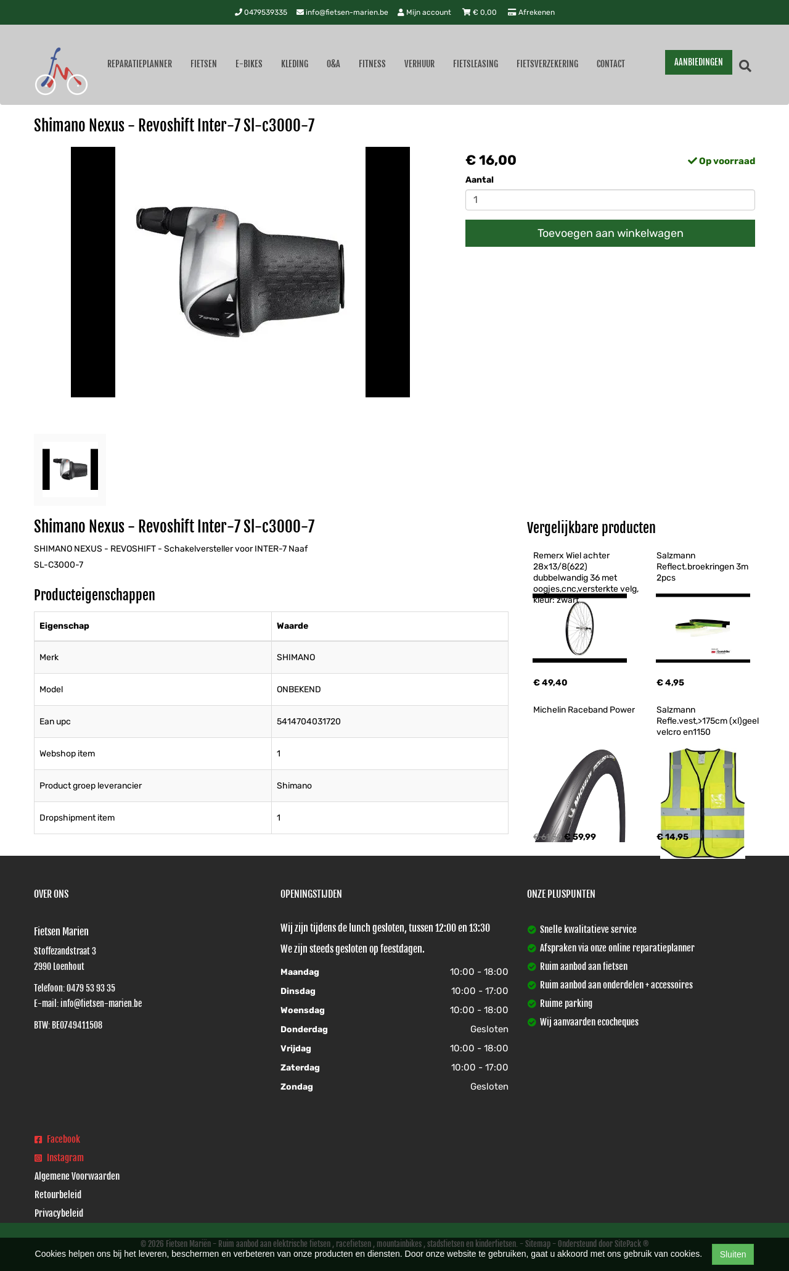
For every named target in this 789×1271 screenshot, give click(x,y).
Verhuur (419, 64)
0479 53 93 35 (91, 988)
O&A (333, 64)
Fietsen (203, 64)
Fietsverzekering (547, 64)
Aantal (479, 180)
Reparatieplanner (139, 64)
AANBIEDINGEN (698, 62)
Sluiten (733, 1254)
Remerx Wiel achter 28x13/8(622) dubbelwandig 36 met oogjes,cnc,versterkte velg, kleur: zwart (586, 577)
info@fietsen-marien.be (342, 12)
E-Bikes (249, 64)
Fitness (372, 64)
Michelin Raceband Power (584, 710)
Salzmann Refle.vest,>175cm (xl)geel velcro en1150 (708, 721)
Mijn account (425, 12)
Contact (611, 64)
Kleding (294, 64)
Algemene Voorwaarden (77, 1176)
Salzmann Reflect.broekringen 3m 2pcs (703, 566)
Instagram (59, 1158)
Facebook (57, 1139)
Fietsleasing (475, 64)
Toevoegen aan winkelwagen (611, 233)
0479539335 (261, 12)
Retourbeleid (58, 1195)
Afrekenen (531, 12)
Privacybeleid (59, 1213)
